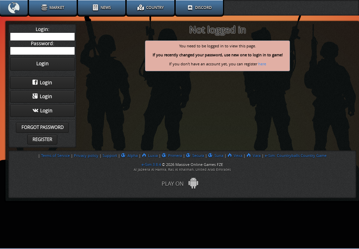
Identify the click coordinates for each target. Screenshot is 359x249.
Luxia (150, 155)
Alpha (129, 155)
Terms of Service (55, 155)
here (262, 64)
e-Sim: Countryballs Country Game (296, 155)
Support (110, 155)
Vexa (234, 155)
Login (42, 83)
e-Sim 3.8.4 (151, 164)
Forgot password (42, 127)
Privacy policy (86, 155)
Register (42, 139)
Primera (172, 155)
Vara (253, 155)
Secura (195, 155)
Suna (215, 155)
